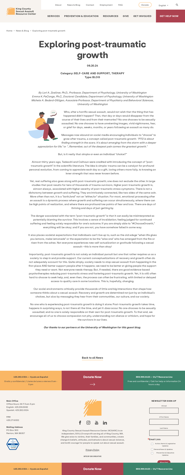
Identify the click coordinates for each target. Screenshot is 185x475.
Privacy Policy (92, 449)
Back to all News (92, 357)
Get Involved (142, 16)
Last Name (164, 428)
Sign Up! (164, 462)
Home (9, 30)
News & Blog (73, 5)
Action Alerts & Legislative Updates (165, 445)
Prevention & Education (81, 16)
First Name (164, 417)
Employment (106, 5)
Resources (110, 16)
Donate (145, 5)
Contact (90, 5)
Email (165, 406)
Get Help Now (169, 16)
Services (53, 16)
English (162, 5)
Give (126, 16)
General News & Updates (163, 449)
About (58, 5)
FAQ (120, 5)
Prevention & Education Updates (165, 454)
